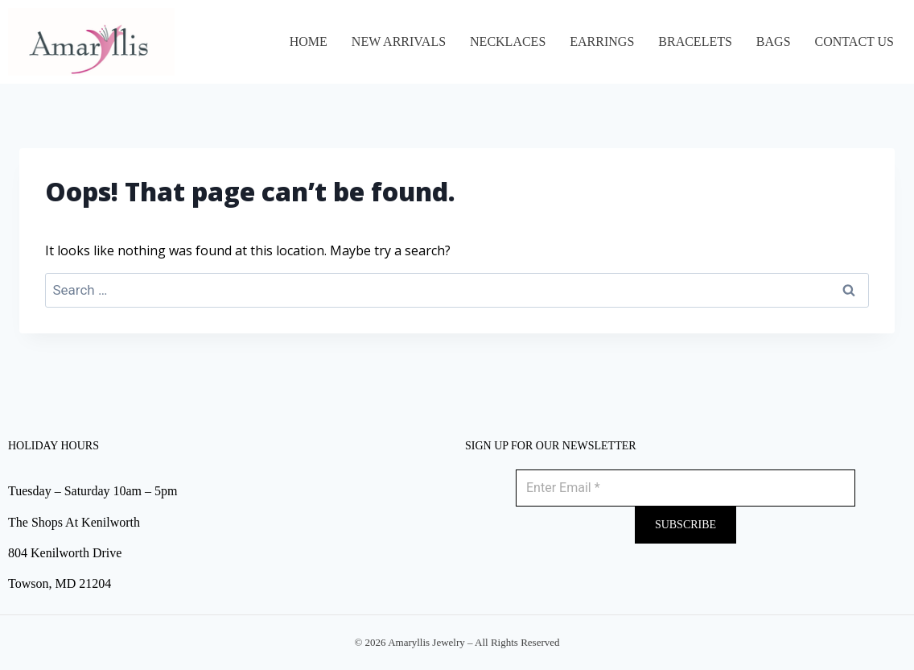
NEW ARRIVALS (399, 41)
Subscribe (685, 525)
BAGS (773, 41)
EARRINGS (602, 41)
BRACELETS (695, 41)
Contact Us (854, 41)
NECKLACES (508, 41)
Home (308, 41)
